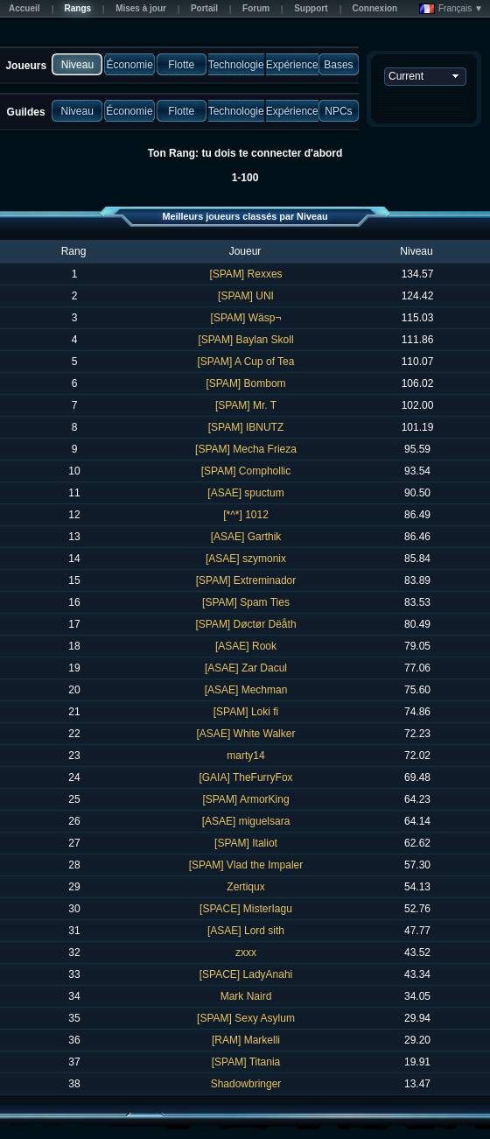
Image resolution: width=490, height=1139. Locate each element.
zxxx (245, 952)
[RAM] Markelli (246, 1040)
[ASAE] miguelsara (246, 821)
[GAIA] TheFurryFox (245, 777)
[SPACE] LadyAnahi (246, 974)
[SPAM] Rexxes (245, 274)
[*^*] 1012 (246, 515)
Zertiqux (245, 887)
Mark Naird (246, 996)
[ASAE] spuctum (245, 493)
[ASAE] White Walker (246, 734)
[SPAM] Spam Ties (246, 602)
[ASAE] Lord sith (245, 931)
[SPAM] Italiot (245, 843)
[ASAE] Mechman (246, 690)
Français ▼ (451, 9)
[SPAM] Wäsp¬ (246, 318)
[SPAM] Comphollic (245, 471)
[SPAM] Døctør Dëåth (245, 624)
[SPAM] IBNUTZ (246, 427)
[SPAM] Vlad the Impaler (246, 865)
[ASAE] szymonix (246, 558)
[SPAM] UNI (246, 296)
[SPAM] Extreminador (246, 580)
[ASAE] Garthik (246, 537)
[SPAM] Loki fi (246, 712)
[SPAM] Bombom (245, 383)
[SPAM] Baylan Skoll (245, 340)
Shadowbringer (246, 1084)
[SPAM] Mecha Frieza (246, 449)
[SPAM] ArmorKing (245, 799)
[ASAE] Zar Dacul (246, 668)
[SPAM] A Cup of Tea (246, 361)
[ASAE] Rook (245, 646)
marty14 (245, 755)
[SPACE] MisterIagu (246, 909)
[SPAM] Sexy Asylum (246, 1018)
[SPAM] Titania (246, 1062)
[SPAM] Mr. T (245, 405)
